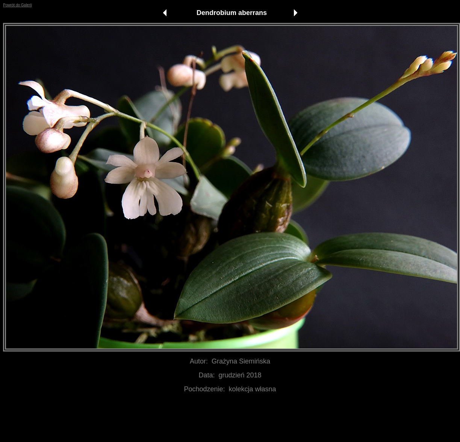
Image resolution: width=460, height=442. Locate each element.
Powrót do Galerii (17, 5)
